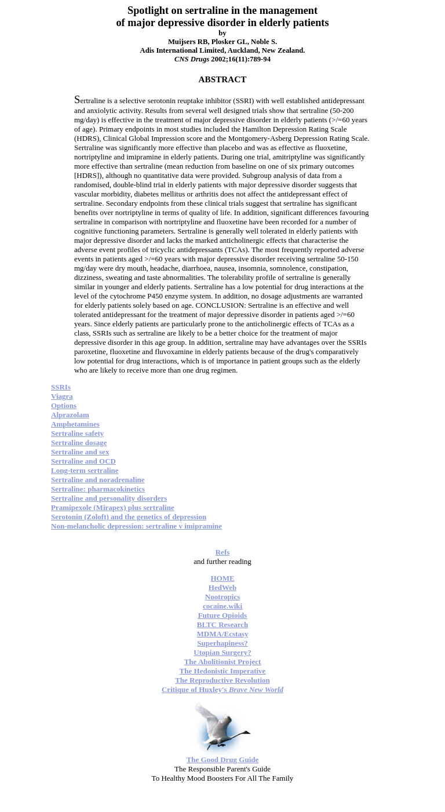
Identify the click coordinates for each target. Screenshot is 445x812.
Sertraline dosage (79, 442)
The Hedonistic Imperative (223, 671)
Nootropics (222, 596)
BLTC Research (222, 624)
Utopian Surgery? (222, 652)
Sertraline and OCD (83, 461)
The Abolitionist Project (222, 661)
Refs (223, 552)
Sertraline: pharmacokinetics (98, 489)
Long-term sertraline (85, 470)
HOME (222, 578)
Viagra (62, 396)
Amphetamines (75, 424)
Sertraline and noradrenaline (98, 479)
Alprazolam (70, 414)
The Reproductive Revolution (222, 680)
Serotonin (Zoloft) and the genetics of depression (128, 516)
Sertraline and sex (80, 451)
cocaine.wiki (222, 606)
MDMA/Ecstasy (223, 633)
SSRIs (61, 387)
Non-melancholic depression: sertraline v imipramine (136, 526)
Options (63, 405)
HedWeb (222, 587)
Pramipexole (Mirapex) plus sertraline (112, 507)
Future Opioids (222, 615)
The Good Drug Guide (223, 759)
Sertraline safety (77, 433)
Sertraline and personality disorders (109, 498)
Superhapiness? (222, 643)
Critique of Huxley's (222, 689)
